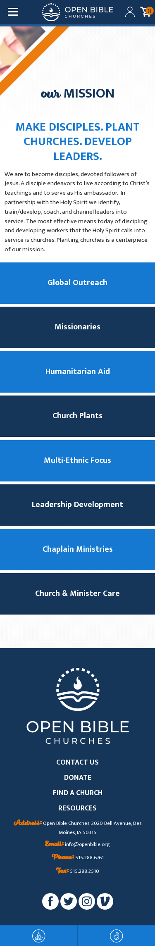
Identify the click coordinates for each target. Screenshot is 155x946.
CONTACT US (77, 762)
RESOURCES (77, 808)
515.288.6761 (78, 858)
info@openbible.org (77, 844)
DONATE (77, 778)
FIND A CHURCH (78, 793)
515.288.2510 (77, 871)
